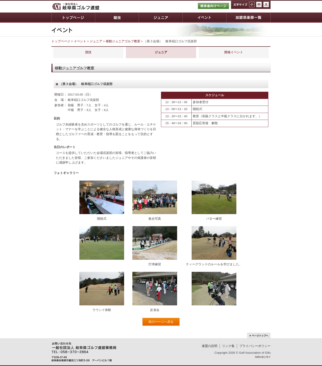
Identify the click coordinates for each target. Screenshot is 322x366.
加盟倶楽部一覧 (248, 18)
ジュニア (160, 18)
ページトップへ (259, 335)
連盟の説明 (209, 346)
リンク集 (228, 346)
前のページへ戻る (161, 321)
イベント (204, 18)
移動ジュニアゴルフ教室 (123, 41)
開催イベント (233, 52)
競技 (117, 18)
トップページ (73, 18)
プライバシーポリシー (255, 346)
